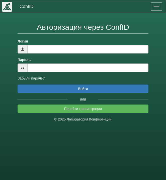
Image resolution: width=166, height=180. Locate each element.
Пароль (24, 60)
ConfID (27, 6)
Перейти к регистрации (83, 109)
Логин (23, 41)
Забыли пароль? (31, 78)
